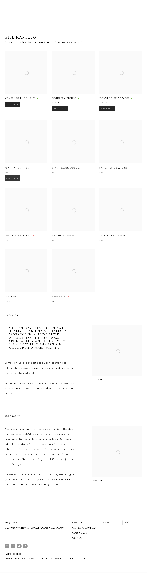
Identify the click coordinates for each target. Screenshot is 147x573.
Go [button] (127, 521)
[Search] (112, 522)
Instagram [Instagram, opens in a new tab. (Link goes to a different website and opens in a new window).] (7, 546)
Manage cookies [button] (13, 554)
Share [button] (98, 379)
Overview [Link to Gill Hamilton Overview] (24, 42)
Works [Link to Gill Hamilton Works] (9, 42)
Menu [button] (140, 13)
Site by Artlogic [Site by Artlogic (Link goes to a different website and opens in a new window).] (77, 559)
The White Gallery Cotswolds (32, 13)
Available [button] (12, 110)
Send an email (25, 546)
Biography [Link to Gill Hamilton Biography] (43, 42)
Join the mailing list (19, 546)
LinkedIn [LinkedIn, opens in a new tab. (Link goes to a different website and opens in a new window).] (13, 546)
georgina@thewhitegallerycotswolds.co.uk (34, 528)
